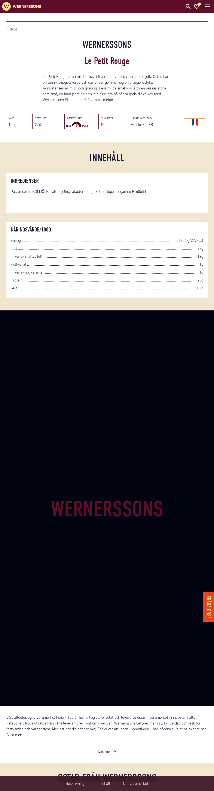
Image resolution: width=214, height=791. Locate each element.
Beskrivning (75, 783)
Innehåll (103, 783)
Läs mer (104, 751)
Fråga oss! (208, 607)
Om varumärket (135, 783)
